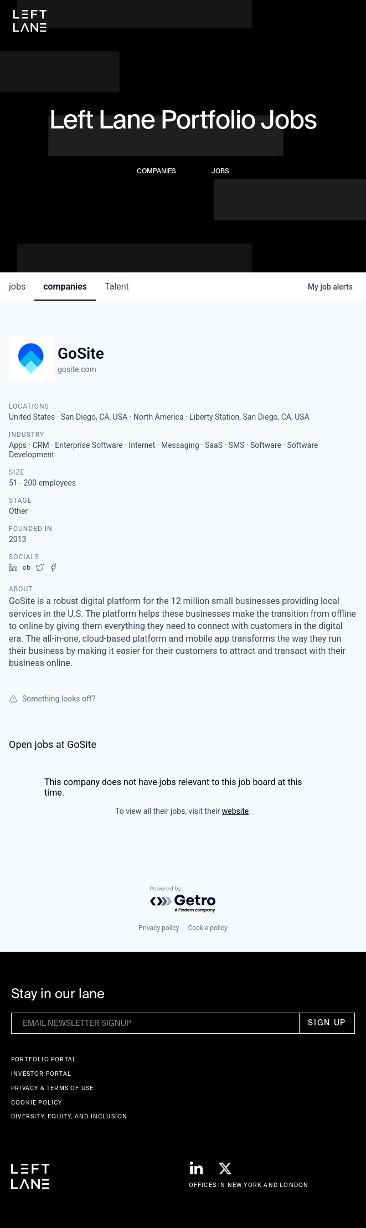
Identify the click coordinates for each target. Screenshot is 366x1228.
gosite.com (77, 369)
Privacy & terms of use (52, 1088)
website (235, 811)
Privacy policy (158, 928)
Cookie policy (207, 928)
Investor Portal (41, 1074)
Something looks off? (52, 698)
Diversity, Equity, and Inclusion (69, 1116)
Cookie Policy (37, 1103)
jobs (17, 286)
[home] (30, 21)
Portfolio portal (43, 1059)
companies (65, 286)
